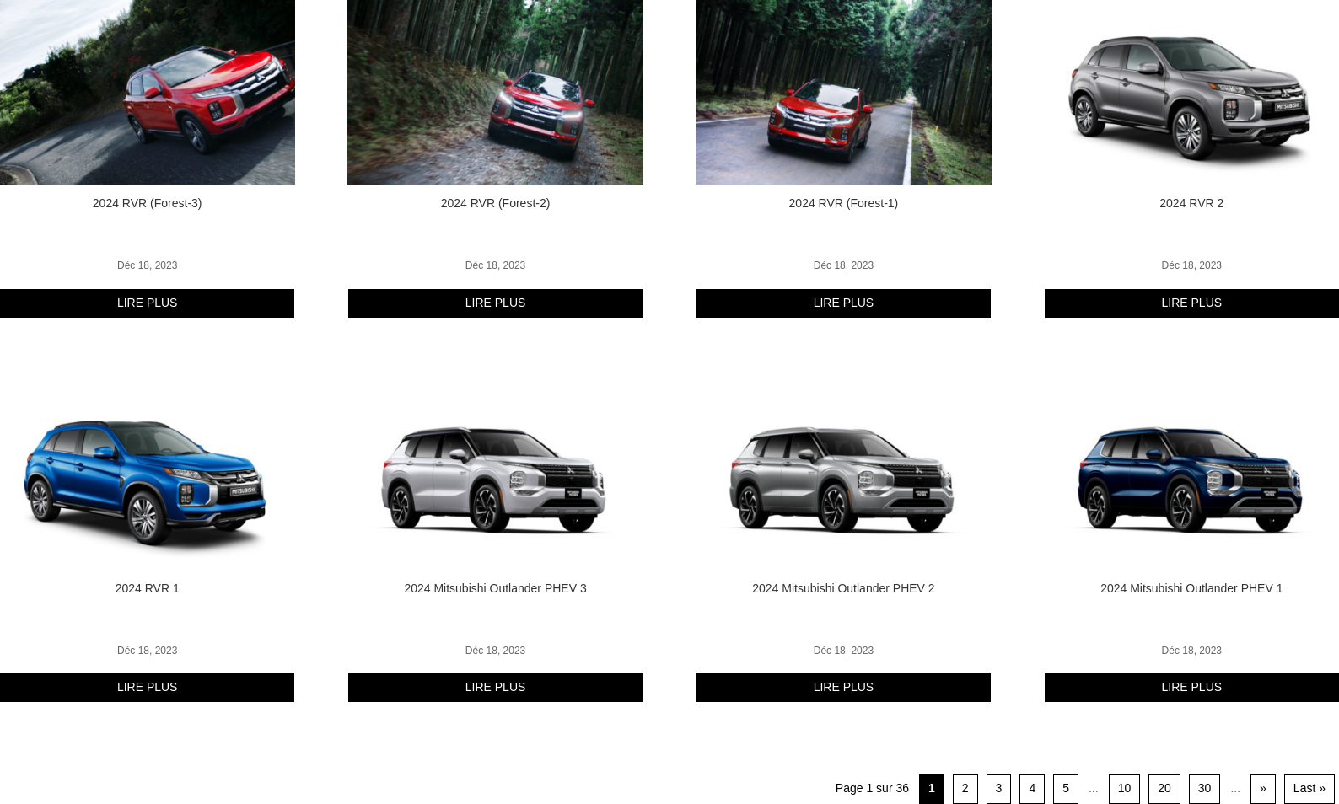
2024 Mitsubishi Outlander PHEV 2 (843, 588)
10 (1125, 788)
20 (1164, 788)
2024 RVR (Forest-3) (147, 203)
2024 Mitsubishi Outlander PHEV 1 (1191, 588)
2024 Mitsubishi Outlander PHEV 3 (495, 588)
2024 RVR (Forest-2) (496, 203)
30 (1205, 788)
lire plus (147, 302)
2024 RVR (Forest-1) (844, 203)
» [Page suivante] (1263, 788)
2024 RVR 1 (148, 588)
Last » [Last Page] (1309, 788)
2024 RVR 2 (1191, 203)
